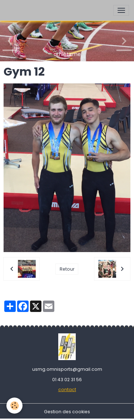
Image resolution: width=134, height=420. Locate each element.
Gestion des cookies (67, 412)
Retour (67, 269)
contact (67, 389)
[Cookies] (14, 406)
